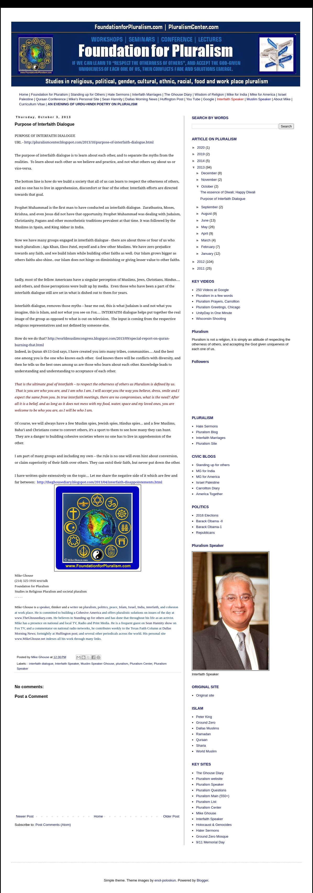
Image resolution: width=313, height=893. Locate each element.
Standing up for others (213, 465)
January (207, 254)
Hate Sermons (118, 94)
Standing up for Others (88, 94)
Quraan (201, 740)
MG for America (208, 477)
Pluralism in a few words (214, 296)
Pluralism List (206, 802)
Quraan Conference (51, 99)
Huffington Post (171, 99)
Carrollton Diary (208, 488)
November (209, 180)
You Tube (193, 99)
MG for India (205, 471)
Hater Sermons (207, 830)
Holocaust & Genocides (214, 825)
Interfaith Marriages (146, 94)
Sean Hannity (112, 99)
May (205, 227)
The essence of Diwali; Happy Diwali (227, 192)
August (207, 214)
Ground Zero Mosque (212, 836)
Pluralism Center (141, 663)
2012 (201, 262)
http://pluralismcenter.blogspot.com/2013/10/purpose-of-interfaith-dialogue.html (89, 142)
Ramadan (203, 734)
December (209, 173)
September (210, 207)
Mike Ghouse (206, 813)
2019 (201, 154)
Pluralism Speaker (210, 784)
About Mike (281, 99)
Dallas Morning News (141, 99)
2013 (201, 167)
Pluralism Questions (211, 790)
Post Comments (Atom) (53, 825)
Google (208, 99)
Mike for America (262, 94)
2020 (201, 147)
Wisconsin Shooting (211, 319)
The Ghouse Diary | (178, 94)
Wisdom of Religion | (210, 94)
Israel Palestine (207, 482)
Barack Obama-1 (209, 527)
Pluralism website (209, 779)
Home (23, 94)
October (207, 186)
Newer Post (24, 816)
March (206, 240)
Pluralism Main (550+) (212, 796)
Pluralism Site (206, 443)
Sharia (201, 745)
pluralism (122, 663)
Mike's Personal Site (84, 99)
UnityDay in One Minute (214, 313)
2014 (201, 161)
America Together (209, 494)
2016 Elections (207, 515)
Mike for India (237, 94)
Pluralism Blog (207, 432)
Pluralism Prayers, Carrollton (217, 301)
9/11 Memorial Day (210, 842)
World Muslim (206, 751)
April (205, 233)
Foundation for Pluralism (50, 94)
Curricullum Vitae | (33, 104)
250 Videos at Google (212, 290)
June (205, 220)
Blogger (202, 880)
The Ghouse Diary (210, 773)
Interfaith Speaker (67, 663)
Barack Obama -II (209, 521)
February (208, 247)
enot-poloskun (165, 880)
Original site (205, 695)
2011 (201, 268)
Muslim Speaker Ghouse (97, 663)
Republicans (205, 533)
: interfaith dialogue (40, 663)
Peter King (204, 717)
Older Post (171, 816)
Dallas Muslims (207, 728)
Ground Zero (205, 722)
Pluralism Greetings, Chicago (218, 307)
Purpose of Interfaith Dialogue (222, 199)
